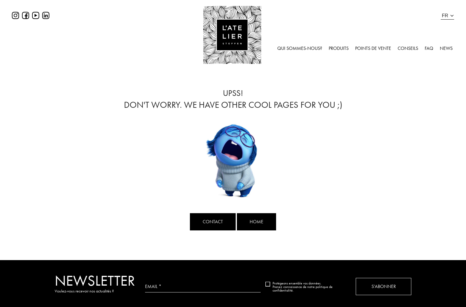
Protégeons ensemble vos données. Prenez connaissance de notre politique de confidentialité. (303, 286)
